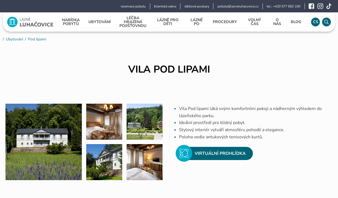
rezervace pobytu (133, 6)
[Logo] (30, 22)
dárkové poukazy (197, 6)
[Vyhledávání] (326, 22)
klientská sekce (165, 6)
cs (315, 21)
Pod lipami (37, 39)
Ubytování (14, 39)
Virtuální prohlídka (211, 153)
